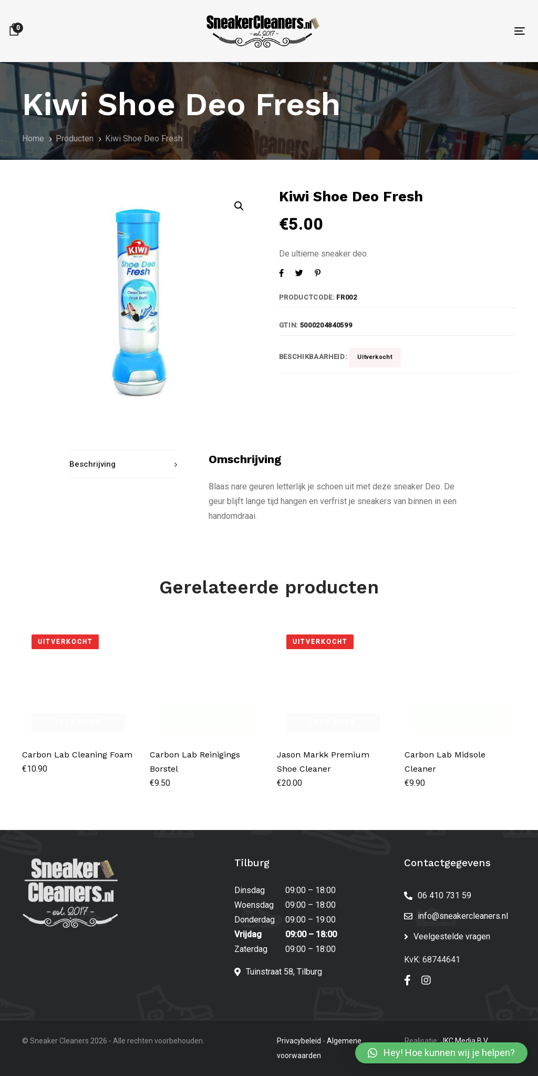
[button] (441, 1052)
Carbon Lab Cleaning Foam (77, 755)
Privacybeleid (299, 1041)
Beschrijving (92, 464)
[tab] (123, 464)
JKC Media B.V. (464, 1041)
